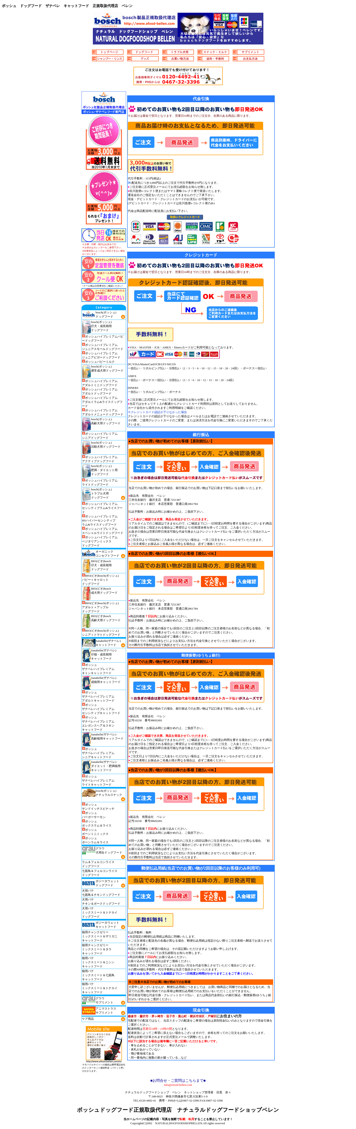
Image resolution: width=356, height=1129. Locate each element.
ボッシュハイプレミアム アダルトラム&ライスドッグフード (102, 402)
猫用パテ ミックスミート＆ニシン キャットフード (98, 962)
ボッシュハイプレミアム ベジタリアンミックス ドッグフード (100, 541)
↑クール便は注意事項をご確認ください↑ (102, 286)
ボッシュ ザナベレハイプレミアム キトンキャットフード (98, 669)
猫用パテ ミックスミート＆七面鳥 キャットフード (98, 975)
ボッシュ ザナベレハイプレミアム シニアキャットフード (98, 753)
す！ (230, 1119)
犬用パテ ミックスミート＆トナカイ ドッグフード (99, 912)
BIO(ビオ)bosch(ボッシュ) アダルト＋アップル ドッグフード (100, 607)
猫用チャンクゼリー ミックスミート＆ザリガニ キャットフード (99, 936)
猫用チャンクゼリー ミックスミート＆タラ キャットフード (96, 949)
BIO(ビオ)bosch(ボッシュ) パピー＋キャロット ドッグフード (100, 580)
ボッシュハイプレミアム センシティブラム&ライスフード (102, 508)
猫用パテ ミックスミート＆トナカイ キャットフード (99, 988)
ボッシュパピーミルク (98, 361)
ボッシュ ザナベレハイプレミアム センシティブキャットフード (101, 709)
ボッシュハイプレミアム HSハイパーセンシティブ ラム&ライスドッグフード (100, 520)
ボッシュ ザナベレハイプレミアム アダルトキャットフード (98, 696)
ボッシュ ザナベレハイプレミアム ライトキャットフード (98, 780)
